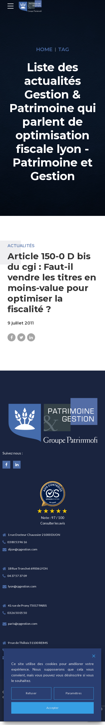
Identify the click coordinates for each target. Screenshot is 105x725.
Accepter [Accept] (52, 708)
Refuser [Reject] (31, 693)
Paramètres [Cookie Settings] (74, 693)
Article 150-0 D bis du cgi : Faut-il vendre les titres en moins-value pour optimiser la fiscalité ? (52, 285)
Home (44, 49)
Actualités (21, 249)
